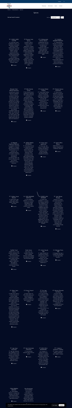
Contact (60, 6)
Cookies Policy (10, 405)
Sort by (49, 17)
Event (56, 6)
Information (50, 6)
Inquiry (59, 1)
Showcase (44, 6)
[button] (64, 5)
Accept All (61, 405)
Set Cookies (55, 405)
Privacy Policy (42, 404)
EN (63, 1)
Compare (14, 65)
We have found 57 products (13, 17)
